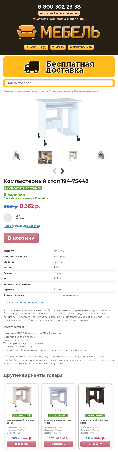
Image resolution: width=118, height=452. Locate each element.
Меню (58, 47)
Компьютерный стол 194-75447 (20, 421)
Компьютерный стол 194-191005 (57, 421)
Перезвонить (81, 47)
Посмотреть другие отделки (22, 225)
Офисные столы (60, 91)
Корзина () (36, 47)
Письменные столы (86, 91)
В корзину (21, 238)
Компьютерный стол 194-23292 (94, 421)
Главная (8, 91)
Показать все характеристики (24, 302)
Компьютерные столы (31, 91)
